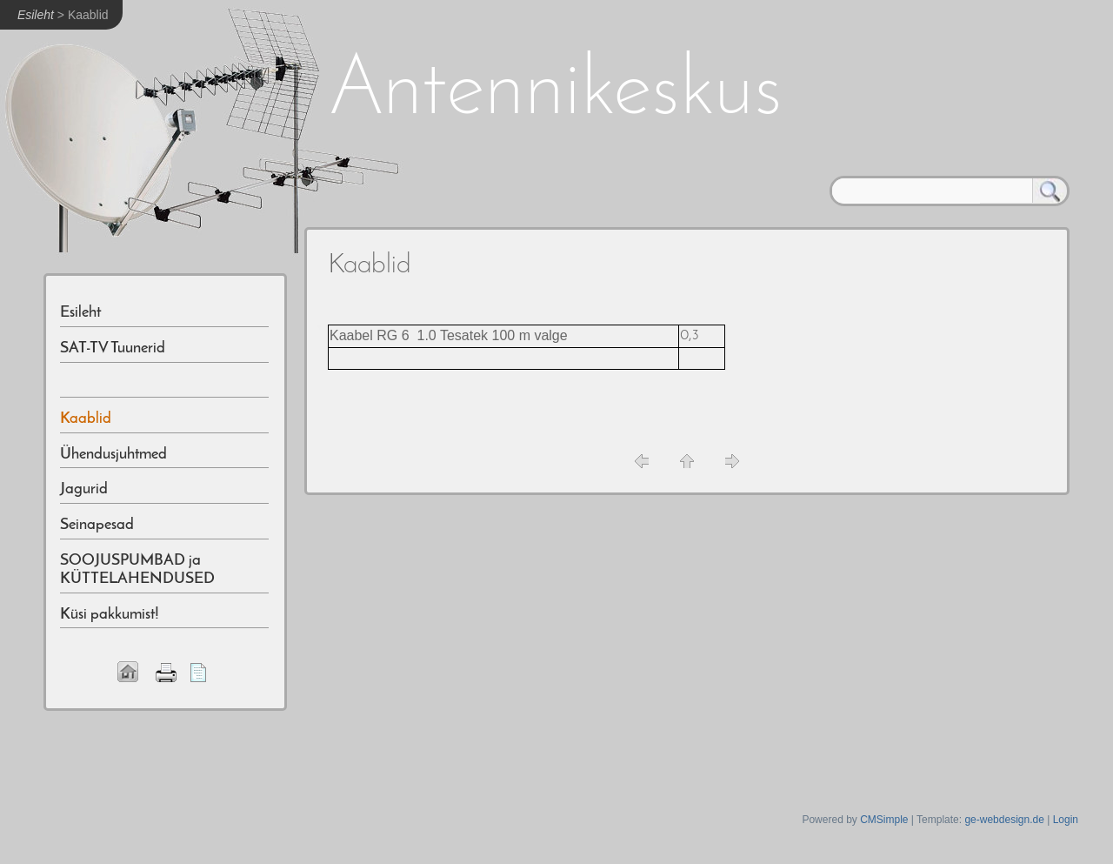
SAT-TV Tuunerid (112, 348)
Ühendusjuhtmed (113, 454)
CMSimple (884, 820)
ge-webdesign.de (1003, 820)
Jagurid (84, 489)
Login (1065, 820)
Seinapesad (97, 525)
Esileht (35, 15)
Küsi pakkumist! (109, 614)
